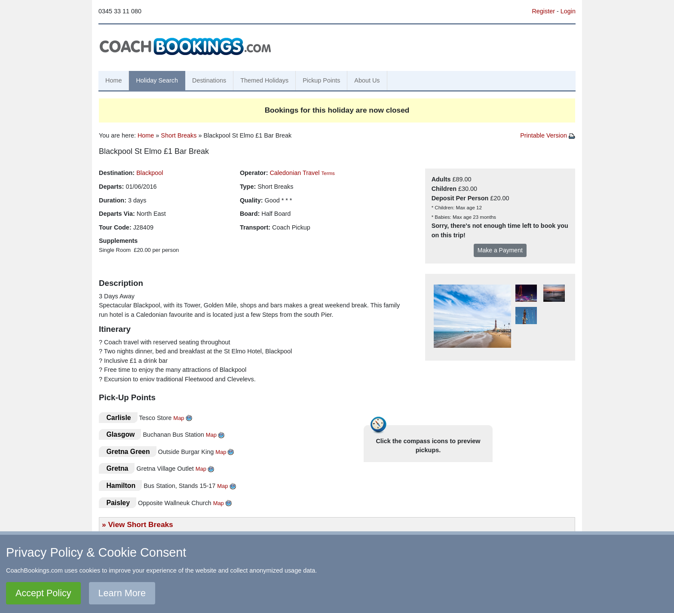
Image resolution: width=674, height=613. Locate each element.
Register (543, 11)
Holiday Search (157, 80)
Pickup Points (321, 80)
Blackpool (149, 172)
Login (568, 11)
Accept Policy (43, 593)
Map (178, 418)
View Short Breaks (140, 524)
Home (113, 80)
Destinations (209, 80)
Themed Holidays (264, 80)
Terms (327, 173)
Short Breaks (178, 135)
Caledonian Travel (294, 172)
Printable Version (547, 135)
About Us (367, 80)
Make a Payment (500, 250)
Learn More (122, 593)
